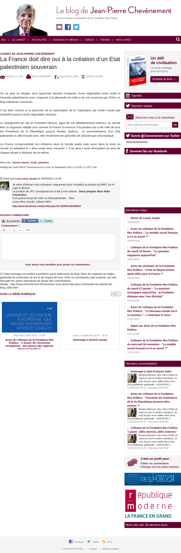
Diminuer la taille (92, 76)
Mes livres (122, 39)
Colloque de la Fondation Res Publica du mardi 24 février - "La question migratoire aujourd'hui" (152, 251)
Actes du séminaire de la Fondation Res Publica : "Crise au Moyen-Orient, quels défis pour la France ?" (151, 269)
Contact (92, 549)
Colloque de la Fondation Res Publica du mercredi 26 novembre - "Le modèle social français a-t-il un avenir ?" (152, 344)
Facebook (79, 542)
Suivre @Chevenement (137, 142)
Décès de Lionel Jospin (145, 218)
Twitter (96, 542)
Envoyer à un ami (11, 76)
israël (34, 162)
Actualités (37, 39)
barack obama (21, 162)
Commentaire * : (10, 225)
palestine (43, 162)
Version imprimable (38, 76)
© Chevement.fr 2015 (73, 549)
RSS (109, 542)
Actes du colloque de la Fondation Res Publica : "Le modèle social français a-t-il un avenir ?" (152, 232)
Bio (4, 39)
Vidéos (87, 39)
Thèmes (103, 39)
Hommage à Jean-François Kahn (151, 371)
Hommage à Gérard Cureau (90, 339)
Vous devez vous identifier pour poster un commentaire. (58, 264)
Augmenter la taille (66, 76)
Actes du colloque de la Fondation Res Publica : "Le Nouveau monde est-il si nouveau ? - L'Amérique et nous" (152, 311)
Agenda (136, 95)
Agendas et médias (64, 39)
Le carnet (17, 39)
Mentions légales (109, 549)
